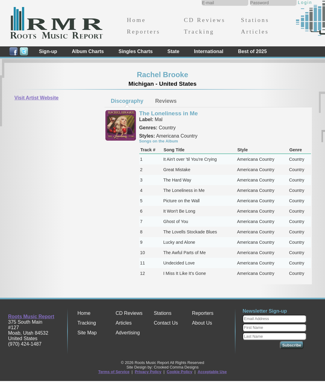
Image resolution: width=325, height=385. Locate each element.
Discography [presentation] (127, 101)
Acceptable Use (212, 371)
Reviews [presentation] (166, 101)
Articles (255, 31)
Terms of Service (114, 371)
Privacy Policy (148, 371)
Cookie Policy (179, 371)
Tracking (199, 31)
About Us (202, 323)
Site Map (87, 332)
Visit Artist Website (36, 97)
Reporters (143, 31)
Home (136, 20)
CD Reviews (204, 20)
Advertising (127, 332)
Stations (255, 20)
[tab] (127, 101)
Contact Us (166, 323)
